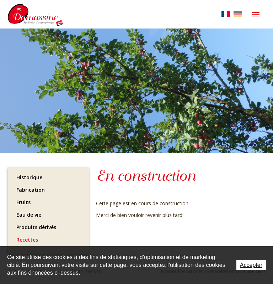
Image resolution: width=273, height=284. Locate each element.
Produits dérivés (36, 227)
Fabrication (30, 189)
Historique (29, 177)
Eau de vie (28, 214)
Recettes (27, 239)
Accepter (251, 265)
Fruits (23, 202)
